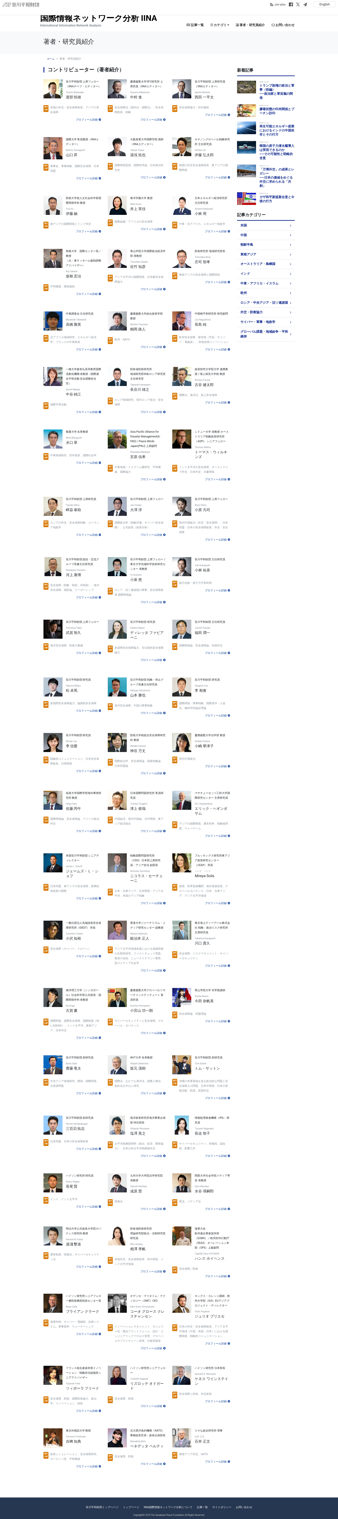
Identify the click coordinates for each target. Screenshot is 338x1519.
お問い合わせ (283, 25)
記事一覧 (195, 25)
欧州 (243, 293)
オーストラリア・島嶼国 (257, 264)
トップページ (131, 1507)
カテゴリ (220, 25)
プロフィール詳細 (87, 119)
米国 (243, 225)
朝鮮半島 (246, 245)
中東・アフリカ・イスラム (259, 283)
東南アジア (248, 254)
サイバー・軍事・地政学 (257, 322)
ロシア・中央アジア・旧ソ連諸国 (264, 303)
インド (245, 274)
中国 (243, 235)
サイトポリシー (221, 1507)
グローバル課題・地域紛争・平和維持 (264, 334)
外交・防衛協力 (251, 312)
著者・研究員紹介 (250, 25)
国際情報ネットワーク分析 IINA (98, 18)
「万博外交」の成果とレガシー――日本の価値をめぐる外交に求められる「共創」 (276, 177)
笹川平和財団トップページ (102, 1507)
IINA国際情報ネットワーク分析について (168, 1507)
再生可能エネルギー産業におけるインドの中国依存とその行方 (276, 130)
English (324, 4)
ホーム (51, 58)
